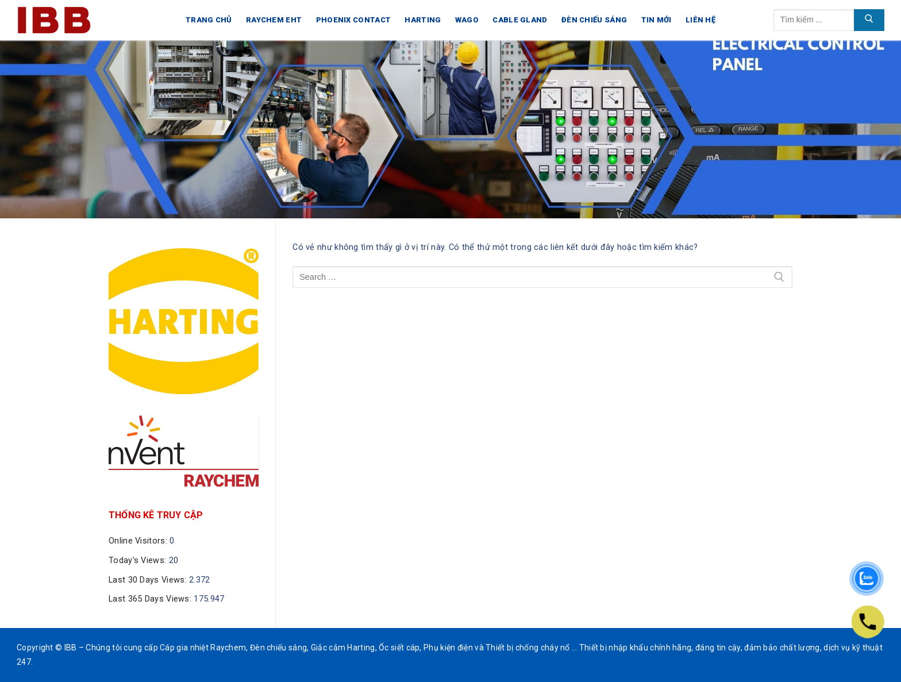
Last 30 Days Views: (149, 580)
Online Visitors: (139, 541)
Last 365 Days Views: (151, 599)
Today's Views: (139, 560)
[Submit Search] (869, 20)
